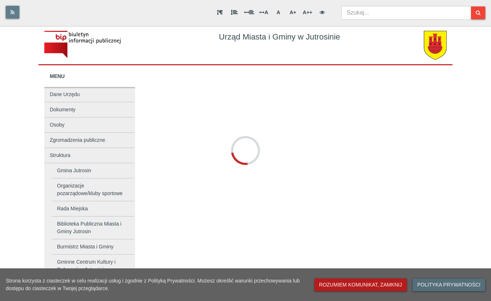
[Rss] (12, 12)
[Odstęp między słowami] (249, 12)
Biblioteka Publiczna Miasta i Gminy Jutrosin (89, 227)
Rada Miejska (72, 208)
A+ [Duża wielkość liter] (292, 12)
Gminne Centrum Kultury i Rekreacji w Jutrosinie (86, 265)
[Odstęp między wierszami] (234, 12)
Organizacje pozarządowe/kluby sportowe (90, 189)
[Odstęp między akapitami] (219, 12)
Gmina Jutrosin (74, 170)
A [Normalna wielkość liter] (278, 12)
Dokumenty (63, 109)
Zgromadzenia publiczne (77, 140)
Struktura (60, 155)
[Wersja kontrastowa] (322, 12)
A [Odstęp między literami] (263, 12)
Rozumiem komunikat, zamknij (360, 285)
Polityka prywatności (448, 285)
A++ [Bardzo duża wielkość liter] (307, 12)
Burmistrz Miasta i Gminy (85, 247)
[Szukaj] (478, 13)
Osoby (57, 125)
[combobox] (406, 12)
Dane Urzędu (65, 94)
